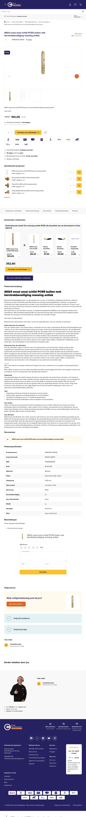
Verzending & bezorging (37, 758)
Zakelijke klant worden (36, 749)
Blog (5, 782)
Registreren (53, 749)
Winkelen (77, 16)
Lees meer (8, 111)
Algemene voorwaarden (37, 761)
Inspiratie (7, 776)
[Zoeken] (43, 11)
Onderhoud (8, 785)
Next (77, 76)
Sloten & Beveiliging (17, 22)
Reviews (75, 211)
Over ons (52, 760)
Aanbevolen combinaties (13, 211)
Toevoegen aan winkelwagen (27, 132)
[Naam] (31, 566)
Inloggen (52, 752)
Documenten (47, 211)
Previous (9, 76)
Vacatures (52, 766)
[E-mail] (55, 566)
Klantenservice (34, 755)
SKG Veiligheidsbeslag (30, 22)
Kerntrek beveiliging (44, 22)
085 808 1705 (8, 756)
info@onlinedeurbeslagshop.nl (14, 758)
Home (7, 22)
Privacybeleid (77, 805)
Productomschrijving (32, 211)
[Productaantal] (8, 132)
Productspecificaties (61, 211)
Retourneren (33, 752)
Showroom (52, 763)
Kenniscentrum (9, 779)
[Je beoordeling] (43, 556)
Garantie (31, 764)
